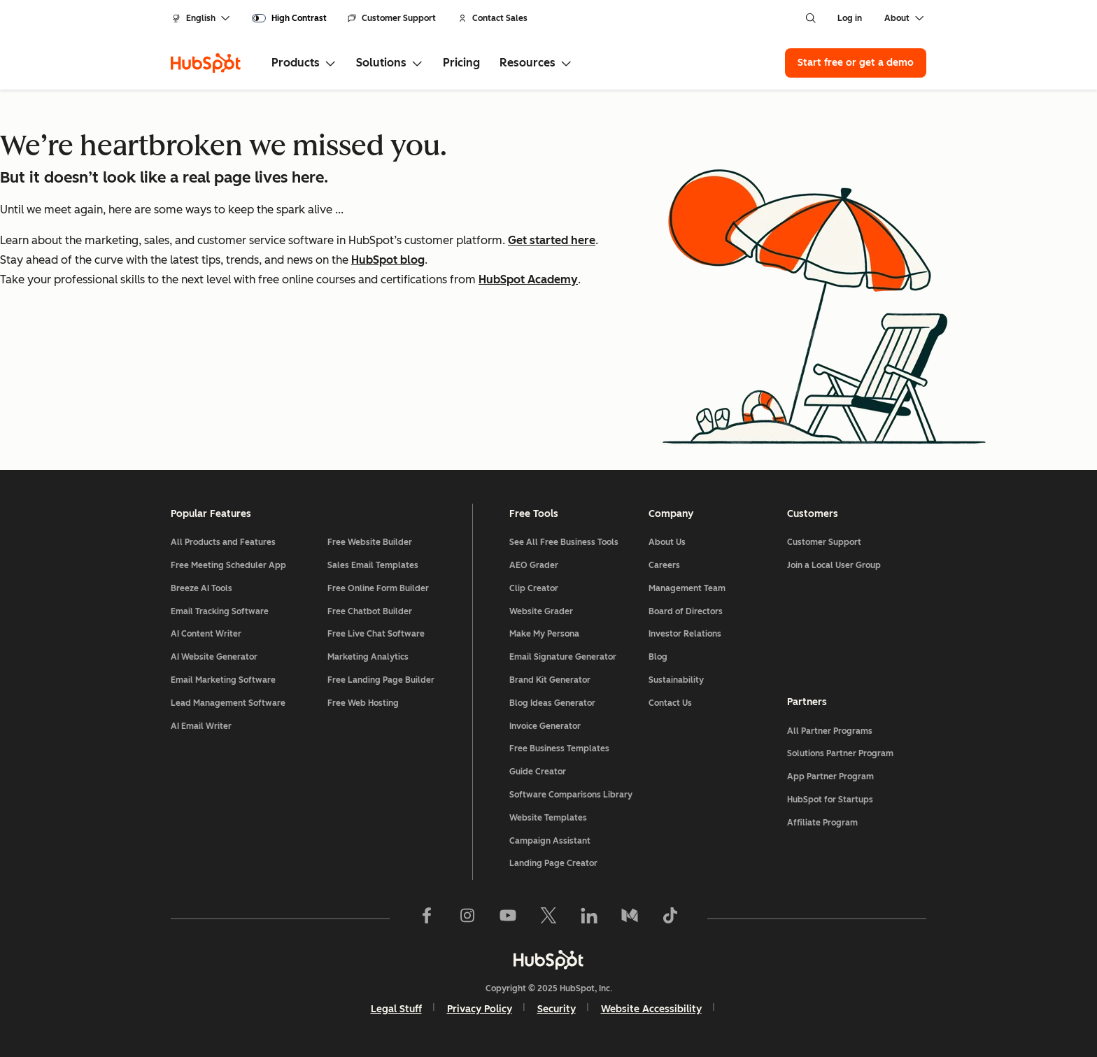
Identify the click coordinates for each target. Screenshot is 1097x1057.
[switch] (289, 18)
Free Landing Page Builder (380, 680)
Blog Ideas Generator (552, 703)
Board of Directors (686, 611)
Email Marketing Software (223, 680)
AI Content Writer (206, 634)
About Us (667, 542)
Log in (849, 18)
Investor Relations (685, 634)
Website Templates (548, 818)
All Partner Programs (829, 731)
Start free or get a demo (856, 63)
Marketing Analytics (368, 657)
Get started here (551, 240)
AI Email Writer (201, 726)
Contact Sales (493, 18)
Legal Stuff (396, 1009)
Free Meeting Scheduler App (228, 565)
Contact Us (670, 703)
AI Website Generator (214, 657)
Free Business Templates (559, 748)
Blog (658, 657)
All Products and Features (223, 542)
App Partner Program (830, 776)
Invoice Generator (545, 726)
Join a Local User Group (834, 565)
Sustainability (676, 680)
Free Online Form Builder (378, 588)
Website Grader (541, 611)
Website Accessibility (651, 1009)
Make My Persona (544, 634)
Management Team (687, 588)
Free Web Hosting (363, 703)
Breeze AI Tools (201, 588)
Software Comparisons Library (570, 795)
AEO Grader (533, 565)
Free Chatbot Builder (369, 611)
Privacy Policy (479, 1009)
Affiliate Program (822, 823)
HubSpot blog (388, 260)
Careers (664, 565)
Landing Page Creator (553, 863)
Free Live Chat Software (376, 634)
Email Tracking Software (220, 611)
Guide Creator (537, 771)
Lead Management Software (228, 703)
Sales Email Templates (372, 565)
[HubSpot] (206, 62)
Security (556, 1009)
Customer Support (392, 18)
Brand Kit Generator (549, 680)
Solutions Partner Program (840, 753)
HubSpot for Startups (830, 799)
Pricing (461, 62)
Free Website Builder (369, 542)
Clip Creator (533, 588)
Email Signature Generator (562, 657)
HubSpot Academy (528, 279)
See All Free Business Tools (563, 542)
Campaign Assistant (549, 841)
